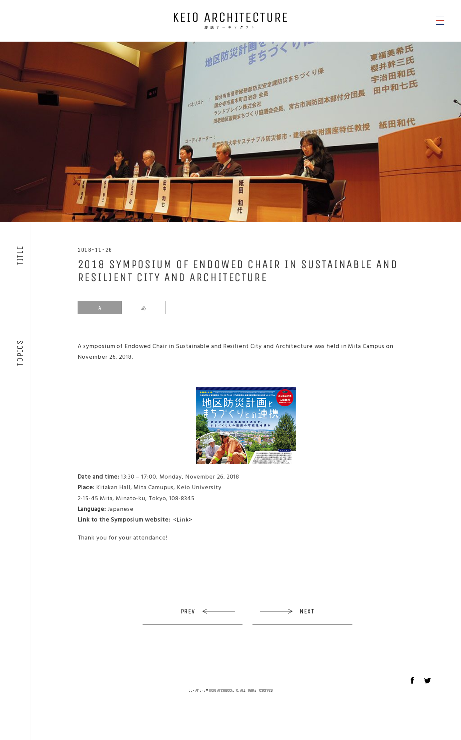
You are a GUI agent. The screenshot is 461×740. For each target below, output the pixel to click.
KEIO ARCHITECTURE (230, 19)
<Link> (182, 519)
